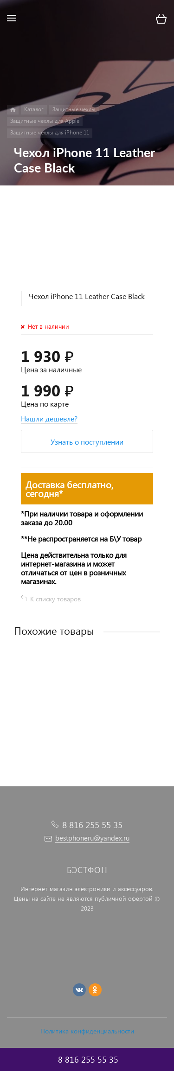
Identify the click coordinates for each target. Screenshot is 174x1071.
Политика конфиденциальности (87, 1030)
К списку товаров (55, 598)
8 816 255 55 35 (92, 824)
